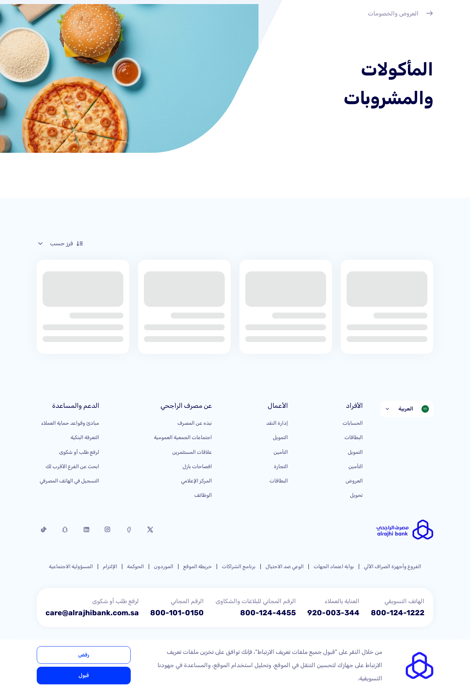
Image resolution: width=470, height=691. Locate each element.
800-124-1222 (397, 612)
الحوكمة (135, 566)
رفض (83, 655)
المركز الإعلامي (196, 481)
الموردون (163, 566)
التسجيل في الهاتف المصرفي (69, 481)
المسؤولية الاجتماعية (71, 566)
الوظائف (203, 495)
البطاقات (353, 437)
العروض (354, 481)
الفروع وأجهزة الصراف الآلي (392, 566)
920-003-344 (333, 612)
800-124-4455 (268, 612)
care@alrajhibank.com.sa (92, 612)
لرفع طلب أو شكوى (79, 452)
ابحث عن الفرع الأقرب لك (72, 466)
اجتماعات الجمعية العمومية (183, 437)
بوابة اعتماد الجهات (334, 566)
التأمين (355, 466)
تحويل (356, 495)
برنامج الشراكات (239, 566)
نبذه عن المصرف (194, 423)
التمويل (355, 452)
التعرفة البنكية (84, 437)
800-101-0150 (177, 612)
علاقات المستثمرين (192, 452)
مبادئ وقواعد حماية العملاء (70, 423)
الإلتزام (110, 566)
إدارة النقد (277, 423)
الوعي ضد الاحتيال (284, 566)
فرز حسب (60, 243)
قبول (84, 675)
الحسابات (353, 423)
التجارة (281, 466)
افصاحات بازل (197, 466)
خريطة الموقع (197, 566)
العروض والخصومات (400, 14)
